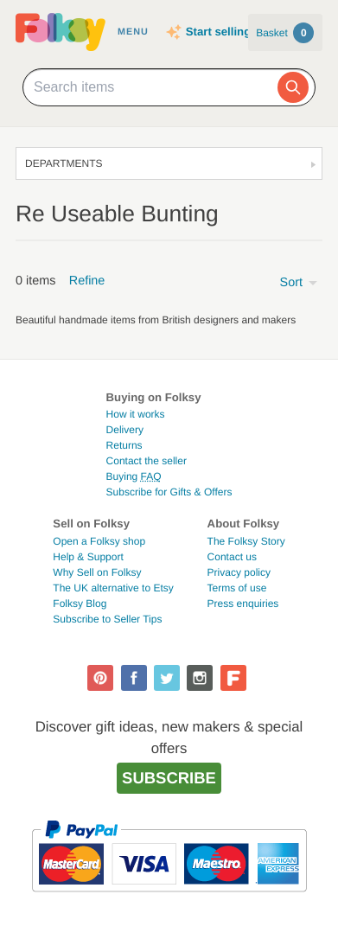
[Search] (293, 87)
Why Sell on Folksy (97, 572)
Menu (133, 32)
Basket (285, 32)
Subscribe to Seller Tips (107, 619)
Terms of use (237, 588)
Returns (124, 445)
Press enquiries (243, 603)
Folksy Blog (79, 603)
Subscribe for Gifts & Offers (169, 492)
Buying (134, 476)
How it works (135, 414)
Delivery (124, 430)
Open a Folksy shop (99, 541)
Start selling (218, 31)
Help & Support (88, 557)
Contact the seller (146, 461)
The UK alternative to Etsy (113, 588)
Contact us (232, 557)
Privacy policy (239, 572)
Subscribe (169, 778)
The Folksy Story (246, 541)
